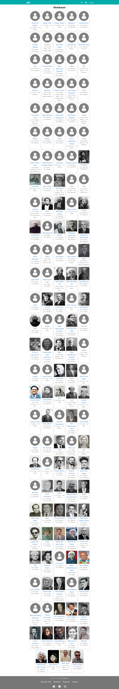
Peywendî (66, 682)
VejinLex (75, 682)
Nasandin (57, 682)
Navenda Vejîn (46, 682)
